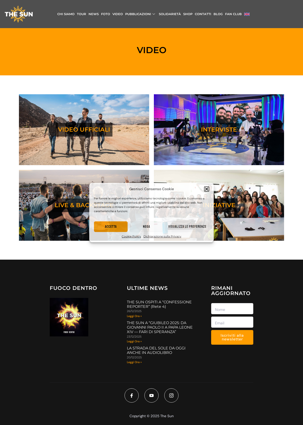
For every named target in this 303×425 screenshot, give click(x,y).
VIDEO (117, 14)
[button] (206, 189)
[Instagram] (171, 395)
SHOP (187, 14)
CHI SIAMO (66, 14)
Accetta (111, 226)
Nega (146, 226)
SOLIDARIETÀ (170, 14)
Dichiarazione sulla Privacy (162, 236)
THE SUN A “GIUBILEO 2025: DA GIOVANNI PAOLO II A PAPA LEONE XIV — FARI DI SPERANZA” (160, 327)
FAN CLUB (233, 14)
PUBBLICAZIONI (140, 14)
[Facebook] (132, 395)
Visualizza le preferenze (187, 226)
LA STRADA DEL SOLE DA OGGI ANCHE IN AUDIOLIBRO (156, 350)
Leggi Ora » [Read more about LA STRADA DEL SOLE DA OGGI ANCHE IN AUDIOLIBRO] (134, 362)
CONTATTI (203, 14)
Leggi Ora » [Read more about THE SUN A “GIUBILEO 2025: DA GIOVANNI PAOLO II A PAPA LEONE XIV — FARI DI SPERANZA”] (134, 341)
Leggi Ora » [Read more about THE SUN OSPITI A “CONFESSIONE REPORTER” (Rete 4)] (134, 316)
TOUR (81, 14)
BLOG (218, 14)
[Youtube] (151, 395)
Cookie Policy (131, 236)
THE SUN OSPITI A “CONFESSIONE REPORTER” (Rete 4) (159, 304)
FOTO (105, 14)
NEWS (94, 14)
